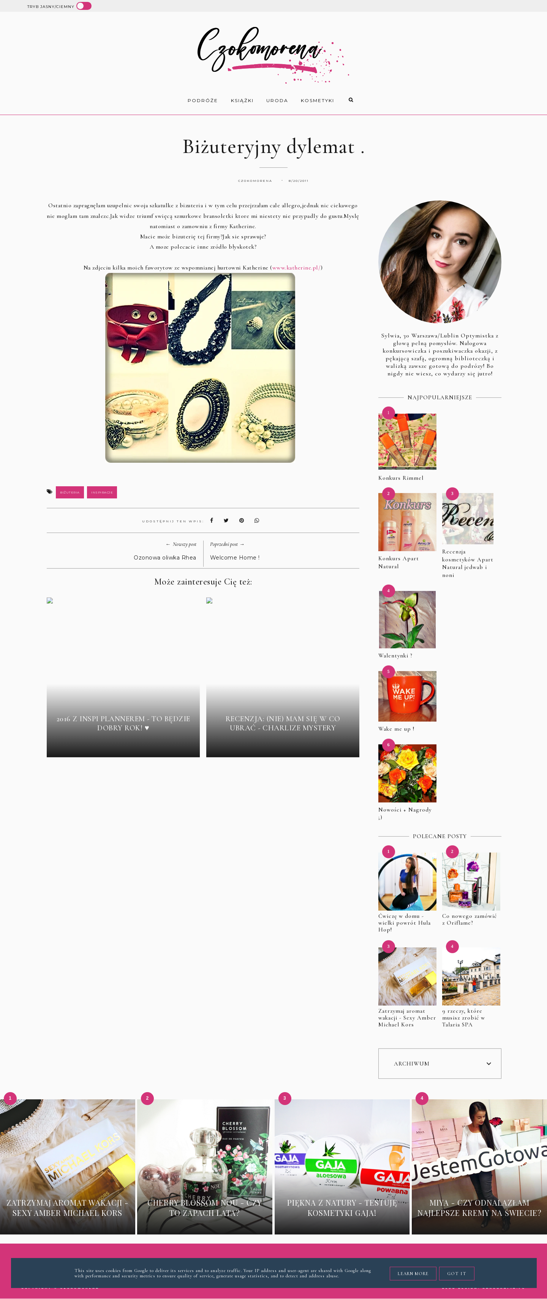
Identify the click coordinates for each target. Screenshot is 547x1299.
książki (242, 100)
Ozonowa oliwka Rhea (165, 557)
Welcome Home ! (235, 557)
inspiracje (102, 492)
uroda (277, 100)
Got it (456, 1273)
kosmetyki (317, 100)
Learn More (413, 1273)
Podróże (203, 100)
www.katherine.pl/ (296, 267)
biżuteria (70, 492)
